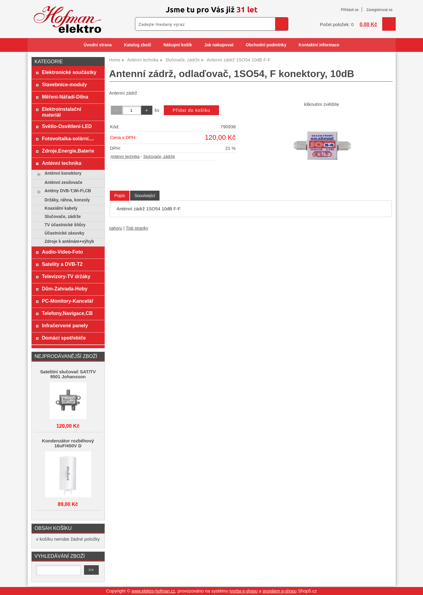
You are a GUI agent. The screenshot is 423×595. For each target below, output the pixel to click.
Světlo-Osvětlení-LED (67, 126)
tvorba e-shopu (243, 591)
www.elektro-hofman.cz (153, 591)
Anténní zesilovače (63, 182)
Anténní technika (125, 156)
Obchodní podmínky (266, 45)
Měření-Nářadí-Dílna (65, 96)
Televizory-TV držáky (66, 276)
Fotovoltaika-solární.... (68, 138)
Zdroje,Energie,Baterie (68, 151)
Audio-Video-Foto (62, 252)
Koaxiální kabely (61, 208)
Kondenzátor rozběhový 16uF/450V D (68, 443)
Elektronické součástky (69, 72)
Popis (119, 195)
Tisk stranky (137, 228)
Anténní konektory (62, 173)
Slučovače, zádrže (159, 156)
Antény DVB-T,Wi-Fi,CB (67, 191)
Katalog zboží (137, 45)
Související (144, 195)
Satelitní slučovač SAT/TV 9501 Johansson (68, 374)
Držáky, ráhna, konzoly (67, 200)
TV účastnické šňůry (64, 225)
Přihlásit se (350, 10)
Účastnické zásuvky (64, 233)
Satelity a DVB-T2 (62, 264)
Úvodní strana (98, 45)
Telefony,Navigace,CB (67, 313)
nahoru (115, 228)
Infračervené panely (65, 325)
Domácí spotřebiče (64, 337)
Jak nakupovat (218, 45)
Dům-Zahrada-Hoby (64, 288)
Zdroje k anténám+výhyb (69, 241)
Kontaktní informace (319, 45)
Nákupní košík (177, 45)
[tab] (119, 196)
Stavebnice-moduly (64, 84)
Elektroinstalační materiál (61, 112)
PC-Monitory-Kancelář (67, 301)
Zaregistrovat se (379, 10)
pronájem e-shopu (280, 591)
